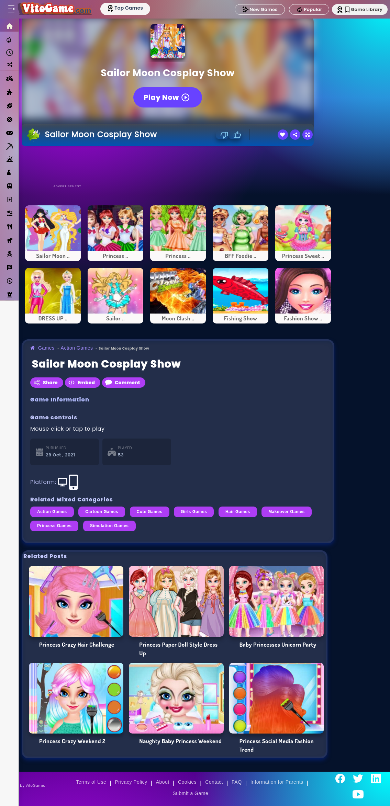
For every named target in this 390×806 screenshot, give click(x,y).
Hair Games (237, 511)
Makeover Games (286, 511)
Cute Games (150, 511)
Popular (303, 9)
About (162, 782)
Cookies (187, 782)
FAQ (237, 782)
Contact (214, 782)
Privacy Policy (131, 782)
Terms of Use (91, 782)
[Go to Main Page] (56, 9)
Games (46, 348)
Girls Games (194, 511)
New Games (253, 9)
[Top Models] (130, 8)
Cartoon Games (101, 511)
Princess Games (54, 525)
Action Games (77, 348)
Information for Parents (276, 782)
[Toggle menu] (11, 9)
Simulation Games (109, 525)
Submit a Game (190, 793)
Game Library (360, 9)
